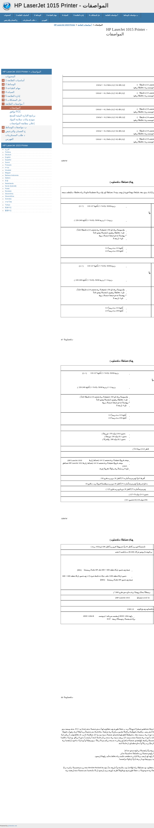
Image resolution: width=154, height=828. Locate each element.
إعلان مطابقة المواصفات (22, 123)
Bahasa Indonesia (11, 175)
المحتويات (7, 15)
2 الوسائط (38, 15)
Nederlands (9, 183)
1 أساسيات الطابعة (22, 15)
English (8, 157)
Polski (7, 188)
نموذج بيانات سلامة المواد (22, 119)
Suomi (7, 162)
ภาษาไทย (8, 202)
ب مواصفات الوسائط (130, 15)
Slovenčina (9, 194)
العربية (7, 149)
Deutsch (8, 155)
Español (8, 160)
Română (8, 191)
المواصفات (15, 107)
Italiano (7, 178)
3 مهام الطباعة (51, 15)
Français (8, 165)
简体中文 (8, 207)
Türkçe (7, 205)
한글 (6, 180)
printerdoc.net (12, 825)
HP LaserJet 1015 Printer (6, 6)
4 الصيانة (65, 15)
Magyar (8, 173)
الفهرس (44, 20)
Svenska (8, 199)
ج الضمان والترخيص (11, 20)
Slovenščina (9, 196)
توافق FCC (16, 111)
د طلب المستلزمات (30, 20)
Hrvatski (8, 170)
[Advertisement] (78, 48)
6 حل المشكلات (94, 15)
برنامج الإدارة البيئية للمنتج (23, 115)
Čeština (8, 152)
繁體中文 (8, 210)
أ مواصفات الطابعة (111, 15)
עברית (7, 167)
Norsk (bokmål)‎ (10, 186)
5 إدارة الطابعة (79, 15)
